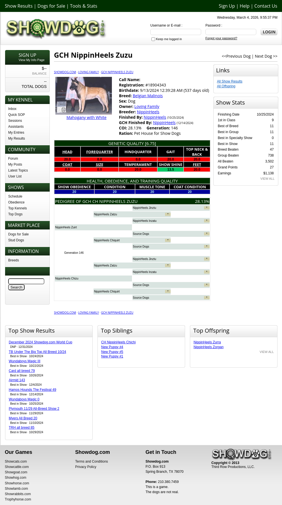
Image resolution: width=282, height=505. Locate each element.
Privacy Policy (85, 467)
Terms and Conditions (91, 461)
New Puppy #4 (112, 347)
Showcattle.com (17, 467)
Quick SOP (16, 115)
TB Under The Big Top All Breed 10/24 (37, 352)
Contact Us (265, 6)
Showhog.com (15, 478)
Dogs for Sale (51, 6)
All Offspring (226, 86)
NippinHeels (148, 111)
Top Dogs (15, 214)
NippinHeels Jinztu (144, 207)
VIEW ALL (268, 178)
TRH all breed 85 (21, 428)
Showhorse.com (17, 483)
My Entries (16, 133)
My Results (16, 138)
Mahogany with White (86, 117)
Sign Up (227, 6)
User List (14, 176)
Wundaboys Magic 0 (24, 399)
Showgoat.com (16, 472)
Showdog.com (65, 72)
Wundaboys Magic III (24, 361)
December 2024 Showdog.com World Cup (40, 342)
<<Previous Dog (236, 56)
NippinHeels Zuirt (66, 227)
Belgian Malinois (148, 95)
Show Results (18, 6)
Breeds (13, 260)
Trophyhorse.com (18, 499)
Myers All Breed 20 (23, 418)
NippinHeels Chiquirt (107, 240)
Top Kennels (17, 208)
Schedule (15, 196)
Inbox (12, 109)
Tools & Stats (83, 6)
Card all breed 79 (22, 371)
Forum (13, 159)
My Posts (15, 164)
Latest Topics (18, 170)
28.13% (202, 201)
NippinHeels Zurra (207, 342)
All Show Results (229, 81)
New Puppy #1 (112, 356)
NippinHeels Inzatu (145, 220)
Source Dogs (141, 233)
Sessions (15, 121)
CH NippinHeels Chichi (118, 342)
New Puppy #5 (112, 352)
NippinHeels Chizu (66, 278)
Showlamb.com (16, 489)
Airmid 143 (17, 380)
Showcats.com (16, 461)
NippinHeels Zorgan (209, 347)
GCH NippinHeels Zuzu (117, 72)
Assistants (16, 127)
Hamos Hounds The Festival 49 (32, 390)
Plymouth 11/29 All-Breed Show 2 (34, 409)
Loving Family (88, 72)
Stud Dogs (16, 240)
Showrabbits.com (18, 494)
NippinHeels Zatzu (105, 214)
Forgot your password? (221, 38)
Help (245, 6)
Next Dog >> (266, 56)
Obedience (16, 202)
